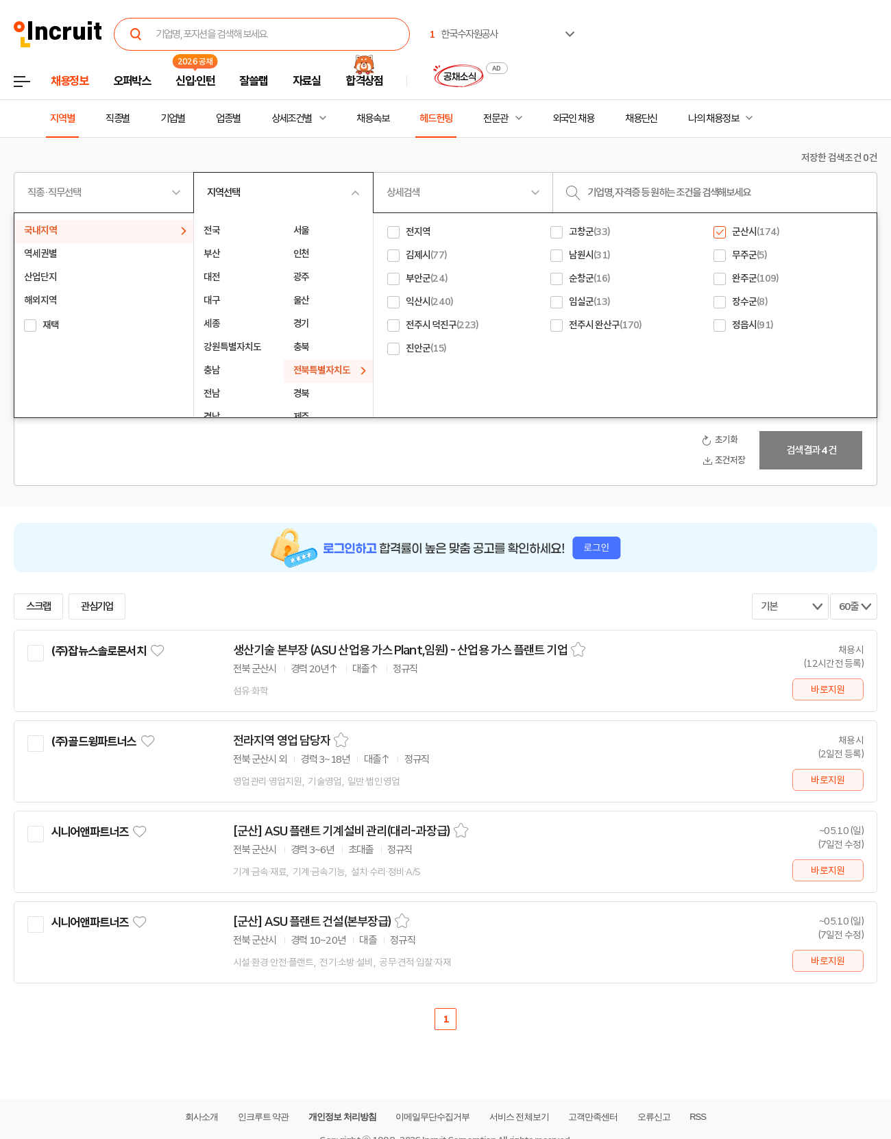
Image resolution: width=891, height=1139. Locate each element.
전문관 (495, 118)
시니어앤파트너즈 (89, 832)
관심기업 (97, 606)
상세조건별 (291, 118)
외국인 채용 (573, 118)
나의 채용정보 (713, 118)
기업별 (172, 118)
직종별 (118, 118)
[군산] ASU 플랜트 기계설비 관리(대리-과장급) (341, 831)
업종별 (228, 118)
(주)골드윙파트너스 (93, 741)
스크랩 (38, 606)
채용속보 (372, 118)
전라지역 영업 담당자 (281, 741)
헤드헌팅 (435, 118)
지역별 (62, 118)
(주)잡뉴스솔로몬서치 (98, 651)
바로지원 (827, 689)
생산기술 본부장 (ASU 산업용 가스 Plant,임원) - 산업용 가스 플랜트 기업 (400, 650)
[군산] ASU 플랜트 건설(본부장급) (312, 922)
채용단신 (641, 118)
